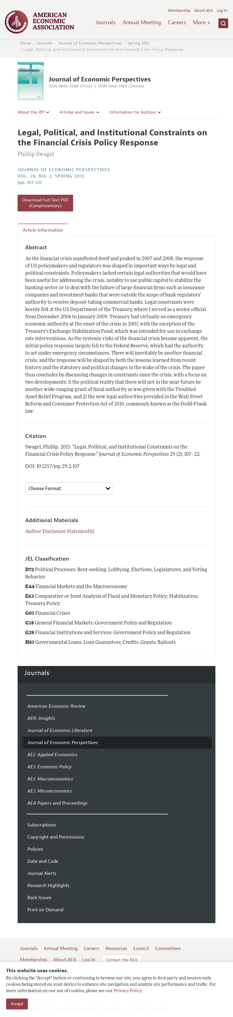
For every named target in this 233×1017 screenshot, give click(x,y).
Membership (179, 10)
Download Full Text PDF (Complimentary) (45, 203)
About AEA (203, 10)
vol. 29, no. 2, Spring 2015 (51, 176)
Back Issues (39, 898)
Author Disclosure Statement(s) (59, 531)
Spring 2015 (138, 43)
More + (202, 22)
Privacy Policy (128, 991)
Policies (35, 849)
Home (25, 43)
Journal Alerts (41, 873)
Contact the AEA (121, 959)
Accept (17, 1003)
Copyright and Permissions (55, 837)
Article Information (43, 230)
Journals (106, 22)
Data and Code (42, 861)
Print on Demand (45, 910)
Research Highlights (48, 886)
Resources (116, 949)
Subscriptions (41, 825)
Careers (177, 22)
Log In (222, 10)
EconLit (141, 949)
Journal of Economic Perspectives (90, 43)
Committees (168, 949)
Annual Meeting (142, 22)
